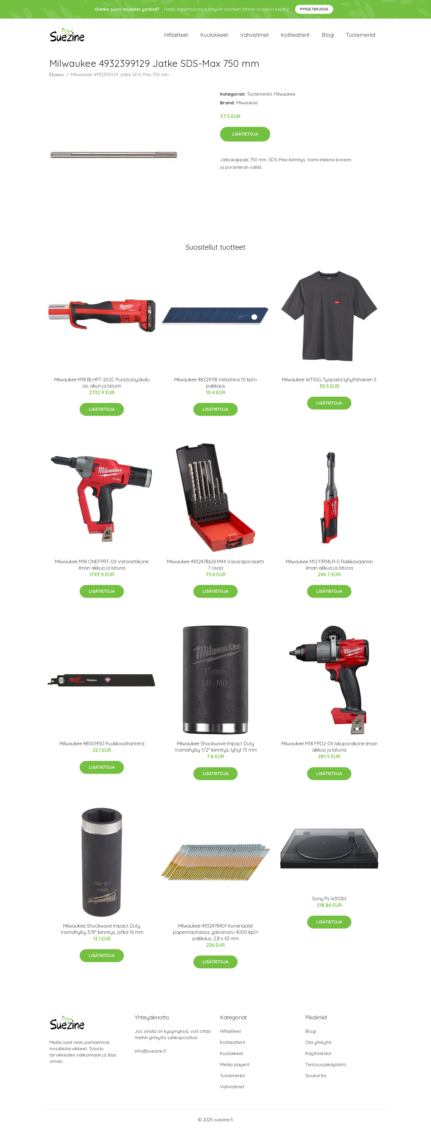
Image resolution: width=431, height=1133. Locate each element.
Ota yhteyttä (318, 1045)
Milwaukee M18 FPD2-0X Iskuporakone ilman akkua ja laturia (329, 750)
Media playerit (234, 1067)
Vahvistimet (254, 36)
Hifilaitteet (176, 36)
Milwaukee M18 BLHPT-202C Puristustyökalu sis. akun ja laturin (102, 386)
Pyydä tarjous (314, 9)
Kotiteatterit (295, 36)
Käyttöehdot (318, 1056)
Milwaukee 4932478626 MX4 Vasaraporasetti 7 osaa (215, 568)
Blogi (328, 36)
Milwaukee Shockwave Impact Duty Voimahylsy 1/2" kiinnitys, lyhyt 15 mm (215, 750)
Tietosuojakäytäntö (325, 1067)
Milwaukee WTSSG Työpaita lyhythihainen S (329, 383)
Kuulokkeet (214, 36)
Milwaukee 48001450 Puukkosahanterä (102, 747)
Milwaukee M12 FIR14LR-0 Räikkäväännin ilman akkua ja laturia (329, 568)
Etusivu (56, 77)
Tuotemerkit (361, 36)
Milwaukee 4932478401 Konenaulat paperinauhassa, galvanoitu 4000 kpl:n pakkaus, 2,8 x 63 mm (215, 935)
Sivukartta (315, 1078)
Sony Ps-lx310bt (329, 902)
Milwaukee (284, 97)
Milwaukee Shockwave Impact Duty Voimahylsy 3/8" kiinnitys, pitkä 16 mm (101, 932)
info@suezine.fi (150, 1054)
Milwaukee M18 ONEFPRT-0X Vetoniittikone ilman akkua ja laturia (101, 568)
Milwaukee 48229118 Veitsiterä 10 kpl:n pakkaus (215, 386)
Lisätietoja (245, 137)
